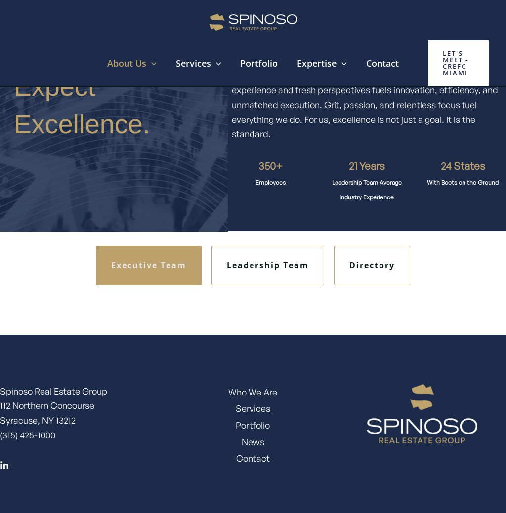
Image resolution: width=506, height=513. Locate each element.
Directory (372, 265)
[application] (154, 63)
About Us (135, 63)
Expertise (320, 63)
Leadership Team (268, 265)
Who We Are (252, 392)
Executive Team (148, 265)
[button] (456, 63)
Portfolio (259, 63)
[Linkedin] (4, 465)
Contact (379, 63)
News (253, 441)
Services (200, 63)
